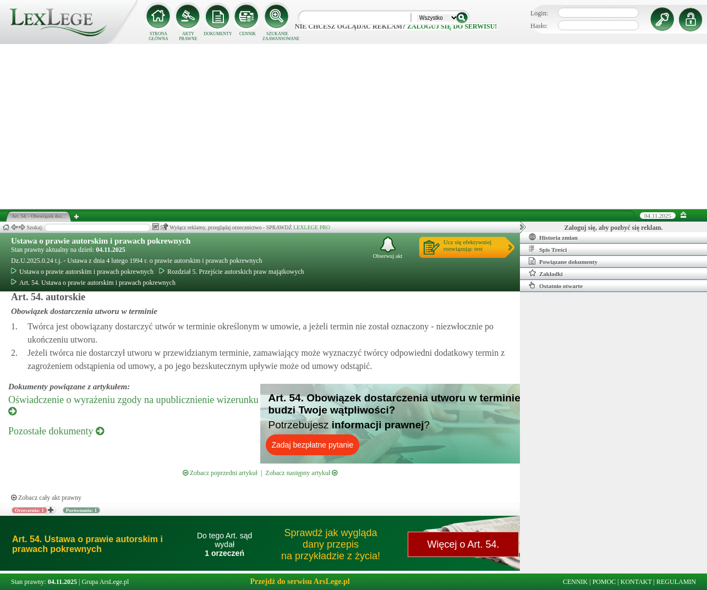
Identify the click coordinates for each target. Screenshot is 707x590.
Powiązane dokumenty (563, 261)
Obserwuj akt (388, 247)
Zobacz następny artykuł (301, 473)
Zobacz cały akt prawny (46, 497)
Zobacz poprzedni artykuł (220, 473)
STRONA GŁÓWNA (158, 36)
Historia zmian (553, 237)
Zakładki (546, 273)
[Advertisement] (354, 126)
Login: (539, 13)
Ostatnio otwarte (556, 285)
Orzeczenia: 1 (29, 510)
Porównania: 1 (81, 510)
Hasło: (538, 26)
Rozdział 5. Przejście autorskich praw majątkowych (231, 271)
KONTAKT (636, 582)
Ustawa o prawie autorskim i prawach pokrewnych (100, 240)
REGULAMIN (676, 582)
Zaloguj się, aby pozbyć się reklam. (613, 227)
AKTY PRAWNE (188, 36)
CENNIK (247, 33)
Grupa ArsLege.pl (105, 582)
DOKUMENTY (218, 33)
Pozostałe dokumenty (56, 431)
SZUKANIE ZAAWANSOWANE (277, 36)
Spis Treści (548, 249)
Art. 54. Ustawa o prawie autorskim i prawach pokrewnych (93, 282)
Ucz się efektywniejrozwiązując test (467, 245)
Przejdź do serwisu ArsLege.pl (299, 581)
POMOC (604, 582)
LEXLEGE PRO (311, 227)
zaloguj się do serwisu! (452, 26)
